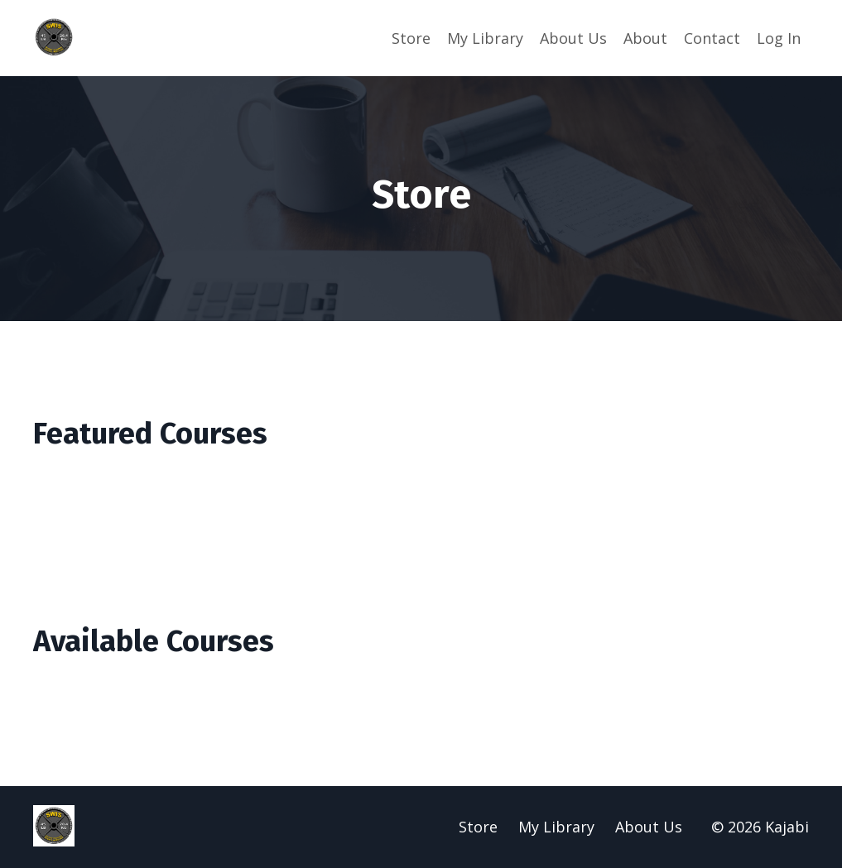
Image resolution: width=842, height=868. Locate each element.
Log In (779, 38)
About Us (573, 38)
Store (411, 38)
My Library (485, 38)
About (645, 38)
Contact (712, 38)
